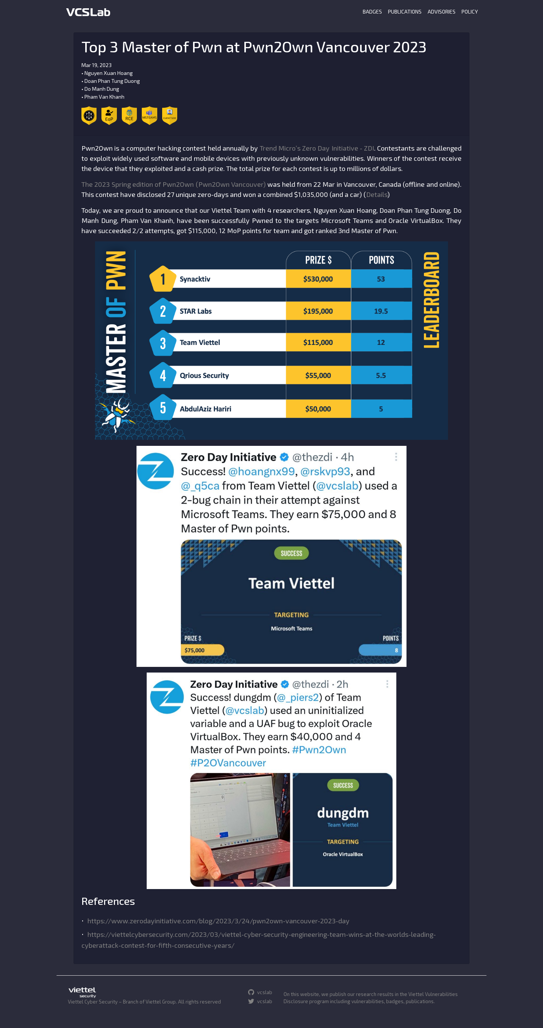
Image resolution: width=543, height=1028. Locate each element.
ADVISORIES (442, 11)
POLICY (470, 11)
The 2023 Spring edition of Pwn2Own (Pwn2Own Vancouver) (173, 184)
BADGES (372, 11)
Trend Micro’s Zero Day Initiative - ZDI (317, 148)
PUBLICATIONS (405, 11)
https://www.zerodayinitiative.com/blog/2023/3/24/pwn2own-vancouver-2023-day (218, 921)
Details (376, 194)
